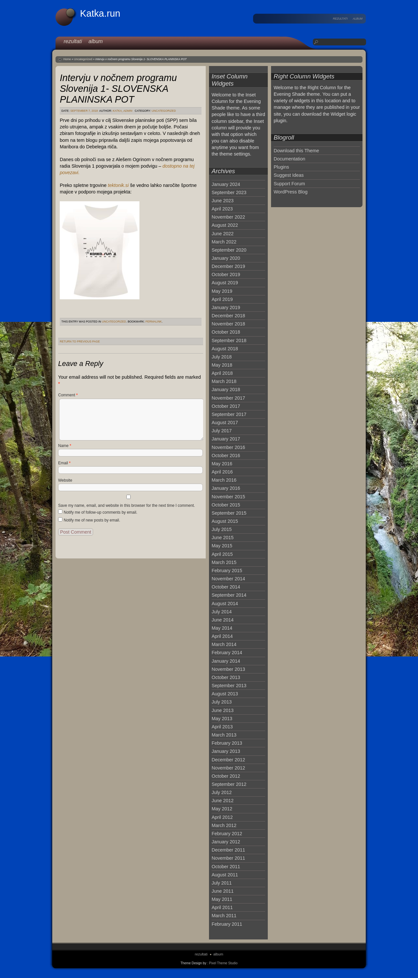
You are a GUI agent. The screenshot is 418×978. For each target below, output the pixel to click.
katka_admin (122, 110)
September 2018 (229, 340)
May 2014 (222, 628)
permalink (154, 321)
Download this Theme (296, 150)
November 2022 (228, 217)
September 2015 (229, 513)
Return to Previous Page (80, 341)
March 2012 (224, 825)
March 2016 (224, 480)
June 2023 (222, 200)
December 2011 (228, 850)
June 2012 (222, 800)
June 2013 (222, 710)
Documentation (289, 158)
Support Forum (289, 183)
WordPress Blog (291, 191)
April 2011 (222, 907)
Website (65, 480)
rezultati (340, 18)
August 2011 (225, 874)
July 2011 (222, 883)
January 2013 (226, 751)
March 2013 (224, 735)
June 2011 (222, 891)
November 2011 (228, 858)
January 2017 (226, 438)
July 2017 (222, 430)
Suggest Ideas (289, 175)
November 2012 (228, 768)
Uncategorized (83, 59)
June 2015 (222, 537)
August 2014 (225, 603)
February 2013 (227, 743)
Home (67, 59)
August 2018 (225, 348)
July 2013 (222, 701)
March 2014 (224, 644)
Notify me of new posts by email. (92, 520)
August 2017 (225, 422)
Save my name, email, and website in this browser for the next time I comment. (126, 505)
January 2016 (226, 488)
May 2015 (222, 545)
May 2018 (222, 365)
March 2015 (224, 562)
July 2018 (222, 356)
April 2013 (222, 726)
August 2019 (225, 282)
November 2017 (228, 398)
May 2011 (222, 899)
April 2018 (222, 373)
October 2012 (226, 776)
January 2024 (226, 184)
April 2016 (222, 471)
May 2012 (222, 808)
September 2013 (229, 685)
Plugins (281, 167)
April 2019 (222, 299)
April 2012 (222, 817)
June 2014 (222, 619)
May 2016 (222, 463)
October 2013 (226, 677)
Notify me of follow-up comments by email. (100, 512)
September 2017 (229, 414)
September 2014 (229, 595)
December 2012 (228, 759)
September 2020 (229, 250)
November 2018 (228, 323)
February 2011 (227, 924)
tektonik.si (118, 185)
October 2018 (226, 332)
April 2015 (222, 554)
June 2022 (222, 233)
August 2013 (225, 693)
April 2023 (222, 208)
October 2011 (226, 866)
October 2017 (226, 406)
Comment (68, 395)
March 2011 (224, 915)
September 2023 (229, 192)
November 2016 (228, 447)
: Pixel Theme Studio (222, 963)
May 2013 (222, 718)
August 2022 (225, 225)
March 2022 (224, 241)
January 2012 (226, 841)
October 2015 (226, 504)
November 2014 (228, 578)
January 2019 (226, 307)
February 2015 (227, 570)
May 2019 (222, 291)
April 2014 (222, 636)
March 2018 (224, 381)
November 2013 (228, 669)
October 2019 (226, 274)
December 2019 (228, 266)
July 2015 (222, 529)
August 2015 (225, 521)
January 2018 (226, 389)
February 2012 (227, 833)
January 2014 (226, 661)
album (357, 18)
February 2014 (227, 652)
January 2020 (226, 258)
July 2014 (222, 611)
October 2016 (226, 455)
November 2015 (228, 496)
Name (64, 445)
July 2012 (222, 792)
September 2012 (229, 784)
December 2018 (228, 315)
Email (64, 463)
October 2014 (226, 586)
